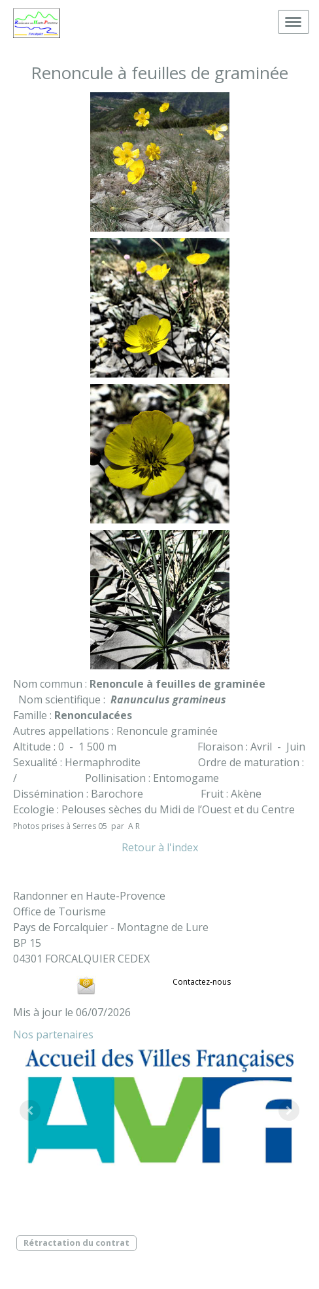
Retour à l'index (160, 847)
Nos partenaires (53, 1034)
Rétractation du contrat (76, 1242)
